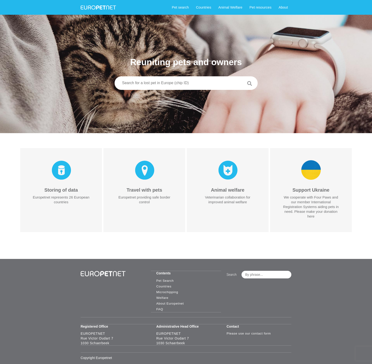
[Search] (264, 85)
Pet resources (267, 7)
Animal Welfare (237, 7)
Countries (210, 7)
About (290, 7)
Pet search (187, 7)
